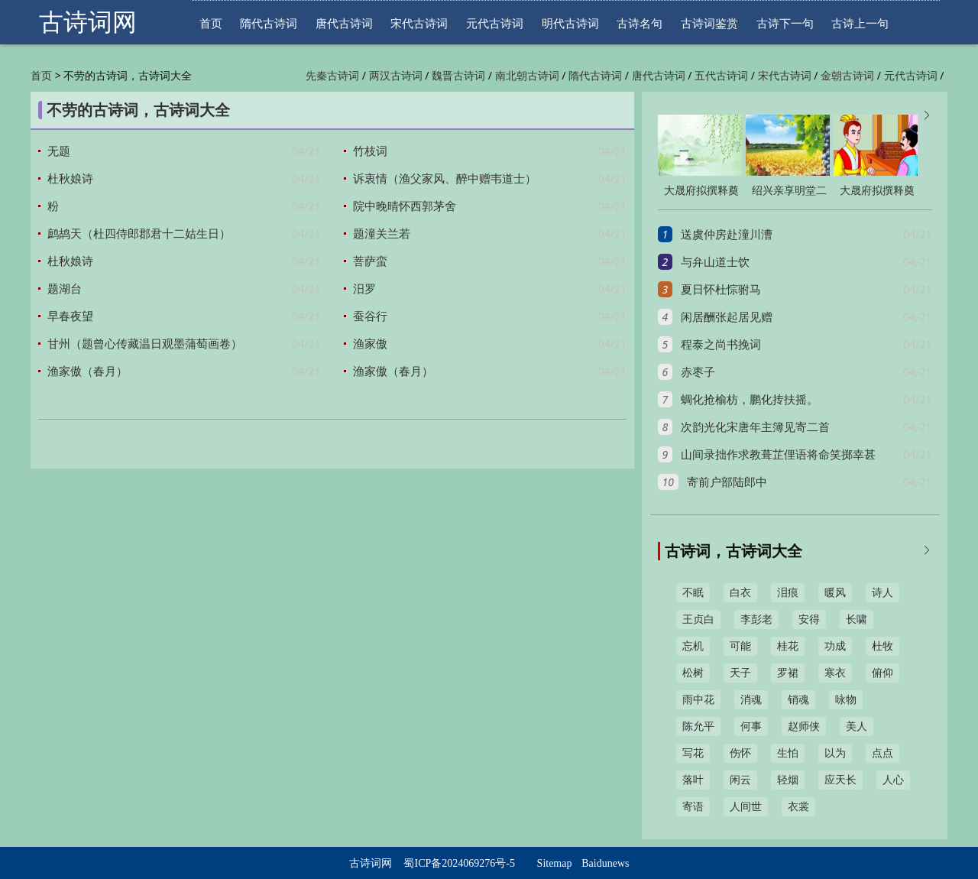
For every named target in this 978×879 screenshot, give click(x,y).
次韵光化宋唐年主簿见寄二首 (755, 427)
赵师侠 (804, 726)
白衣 (740, 592)
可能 (740, 646)
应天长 (840, 780)
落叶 (693, 780)
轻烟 (787, 780)
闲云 (740, 780)
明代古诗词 (570, 23)
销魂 (798, 699)
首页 (210, 23)
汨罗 (364, 289)
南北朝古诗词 (527, 76)
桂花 (787, 646)
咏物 (846, 699)
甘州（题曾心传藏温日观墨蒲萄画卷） (144, 344)
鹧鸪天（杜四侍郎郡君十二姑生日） (139, 234)
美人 (856, 726)
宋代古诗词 (419, 23)
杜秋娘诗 (70, 179)
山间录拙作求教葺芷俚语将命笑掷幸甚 (778, 455)
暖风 (835, 592)
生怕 (787, 753)
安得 (809, 619)
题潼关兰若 (381, 234)
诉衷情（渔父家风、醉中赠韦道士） (444, 179)
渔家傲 (370, 344)
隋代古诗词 (268, 23)
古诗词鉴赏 (709, 23)
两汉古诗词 (396, 76)
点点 (882, 753)
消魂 (751, 699)
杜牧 (882, 646)
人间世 (746, 807)
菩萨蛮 (370, 261)
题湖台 (64, 289)
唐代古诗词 (344, 23)
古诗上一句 (860, 23)
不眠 (693, 592)
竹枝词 (370, 151)
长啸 (856, 619)
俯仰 (882, 673)
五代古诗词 (721, 76)
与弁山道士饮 (715, 262)
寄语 (693, 807)
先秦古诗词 (332, 76)
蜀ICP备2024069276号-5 (458, 863)
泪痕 (787, 592)
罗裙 (787, 673)
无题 (58, 151)
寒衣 (835, 673)
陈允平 (698, 726)
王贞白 (698, 619)
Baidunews (605, 863)
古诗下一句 (785, 23)
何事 (751, 726)
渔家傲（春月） (87, 371)
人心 (893, 780)
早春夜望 (70, 316)
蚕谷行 (370, 316)
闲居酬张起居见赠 (726, 317)
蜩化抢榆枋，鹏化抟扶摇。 (749, 400)
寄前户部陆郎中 (727, 482)
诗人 (882, 592)
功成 (835, 646)
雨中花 (698, 699)
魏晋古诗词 (458, 76)
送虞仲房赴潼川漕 (726, 235)
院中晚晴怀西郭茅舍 (404, 206)
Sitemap (554, 863)
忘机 (693, 646)
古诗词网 (88, 22)
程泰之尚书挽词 (721, 345)
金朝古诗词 (847, 76)
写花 (693, 753)
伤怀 (740, 753)
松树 (693, 673)
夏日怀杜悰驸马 (721, 290)
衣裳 (798, 807)
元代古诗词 (494, 23)
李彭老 (756, 619)
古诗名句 (639, 23)
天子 (740, 673)
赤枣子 (698, 372)
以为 (835, 753)
